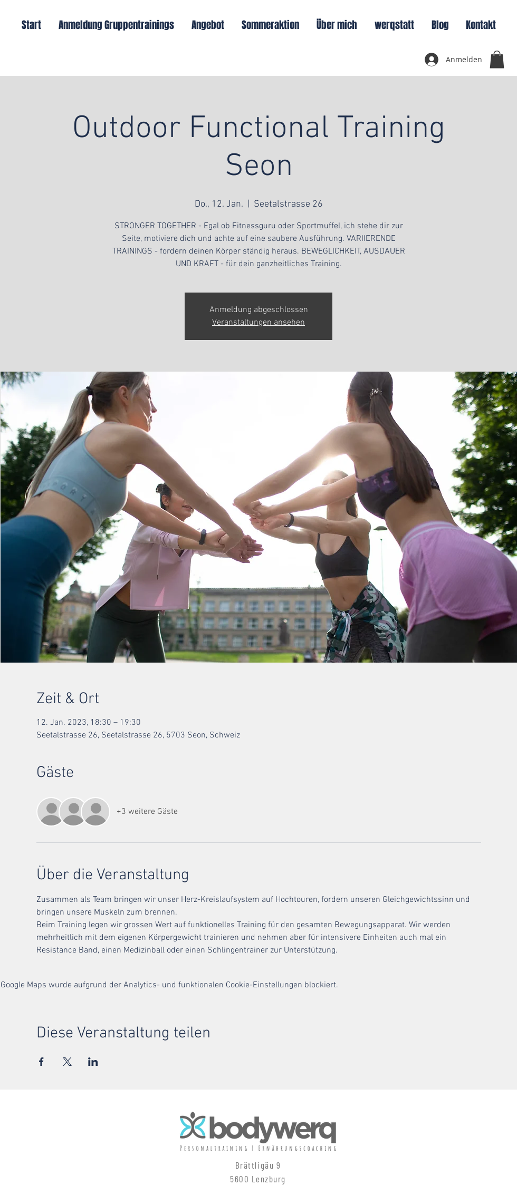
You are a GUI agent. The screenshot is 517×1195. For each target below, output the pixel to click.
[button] (497, 59)
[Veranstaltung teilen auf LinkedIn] (93, 1061)
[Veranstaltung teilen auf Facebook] (41, 1061)
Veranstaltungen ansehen (258, 322)
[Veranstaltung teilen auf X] (67, 1061)
